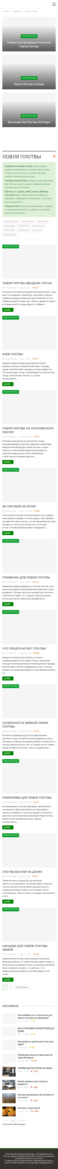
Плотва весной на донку (22, 872)
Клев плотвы (12, 354)
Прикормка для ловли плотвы (27, 797)
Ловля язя (36, 230)
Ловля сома (9, 230)
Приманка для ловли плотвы (26, 577)
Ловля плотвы (29, 36)
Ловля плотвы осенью (29, 84)
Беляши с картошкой (29, 1108)
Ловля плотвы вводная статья (27, 283)
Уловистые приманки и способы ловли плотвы (29, 44)
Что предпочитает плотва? (24, 648)
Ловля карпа (42, 222)
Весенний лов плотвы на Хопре (29, 122)
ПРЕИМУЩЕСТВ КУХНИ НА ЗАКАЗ (35, 1068)
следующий (22, 987)
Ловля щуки (23, 230)
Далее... (8, 310)
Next (14, 1120)
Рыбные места (10, 235)
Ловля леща (9, 226)
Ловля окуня (38, 226)
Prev (6, 1120)
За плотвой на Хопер (19, 506)
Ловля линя (23, 226)
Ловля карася (27, 222)
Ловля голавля (11, 222)
